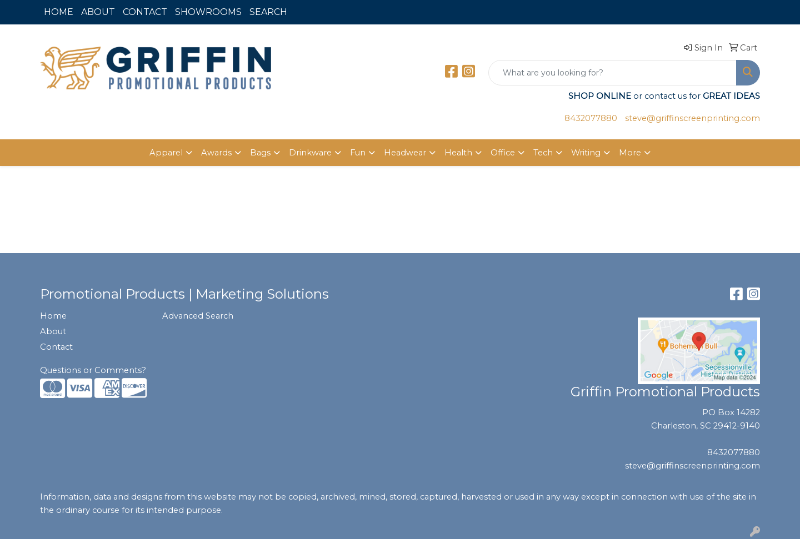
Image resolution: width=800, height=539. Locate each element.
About (53, 331)
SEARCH (268, 12)
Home (53, 316)
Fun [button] (358, 153)
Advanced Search (197, 316)
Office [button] (503, 153)
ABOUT (98, 12)
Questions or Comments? (93, 370)
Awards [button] (216, 153)
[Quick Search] (612, 72)
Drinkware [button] (310, 153)
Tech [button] (543, 153)
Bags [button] (260, 153)
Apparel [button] (166, 153)
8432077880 (590, 118)
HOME (58, 12)
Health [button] (458, 153)
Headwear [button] (405, 153)
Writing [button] (586, 153)
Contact (56, 347)
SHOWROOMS (208, 12)
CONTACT (145, 12)
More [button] (630, 153)
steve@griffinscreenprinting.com (692, 118)
